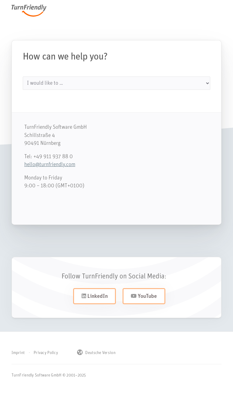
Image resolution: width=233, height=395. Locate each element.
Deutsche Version (96, 352)
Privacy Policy (46, 353)
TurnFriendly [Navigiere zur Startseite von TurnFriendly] (32, 11)
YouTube (144, 296)
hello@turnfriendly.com (46, 165)
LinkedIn (95, 296)
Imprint (18, 353)
